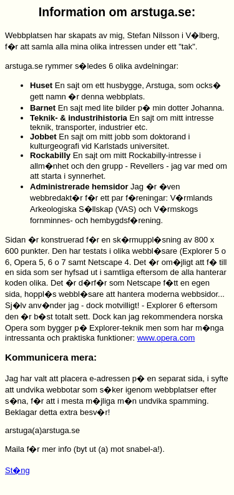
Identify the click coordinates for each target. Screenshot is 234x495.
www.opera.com (166, 337)
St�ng (17, 470)
